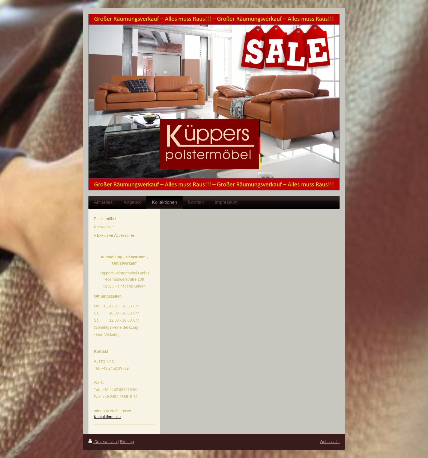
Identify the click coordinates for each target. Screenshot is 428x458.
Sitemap (127, 441)
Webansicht (330, 441)
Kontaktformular (107, 417)
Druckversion (103, 441)
